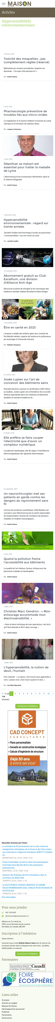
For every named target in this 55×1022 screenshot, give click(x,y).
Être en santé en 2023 (20, 327)
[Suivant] (53, 693)
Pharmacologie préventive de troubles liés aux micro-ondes (25, 112)
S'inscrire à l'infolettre (27, 706)
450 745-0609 (10, 913)
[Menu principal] (3, 3)
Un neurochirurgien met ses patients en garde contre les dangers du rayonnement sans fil (26, 499)
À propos (5, 1000)
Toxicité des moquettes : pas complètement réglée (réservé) (26, 60)
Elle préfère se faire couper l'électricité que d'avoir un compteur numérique (23, 441)
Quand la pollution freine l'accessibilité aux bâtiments (24, 560)
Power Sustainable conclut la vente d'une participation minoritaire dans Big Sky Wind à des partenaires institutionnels (25, 865)
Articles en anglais (9, 1003)
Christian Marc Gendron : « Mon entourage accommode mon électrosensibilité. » (27, 615)
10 (48, 693)
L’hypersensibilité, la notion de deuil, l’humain (26, 669)
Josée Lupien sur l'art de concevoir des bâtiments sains (26, 381)
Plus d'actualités (9, 897)
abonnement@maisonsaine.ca (17, 916)
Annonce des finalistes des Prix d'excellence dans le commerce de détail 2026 (24, 876)
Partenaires (7, 1015)
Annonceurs (7, 1018)
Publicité (5, 1012)
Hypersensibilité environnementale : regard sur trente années (26, 223)
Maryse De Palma (9, 1006)
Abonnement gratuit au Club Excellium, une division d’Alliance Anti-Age (25, 279)
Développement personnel (13, 1009)
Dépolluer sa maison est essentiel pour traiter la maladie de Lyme (27, 167)
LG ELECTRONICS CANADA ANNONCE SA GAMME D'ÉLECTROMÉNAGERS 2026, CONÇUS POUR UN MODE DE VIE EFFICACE (27, 888)
